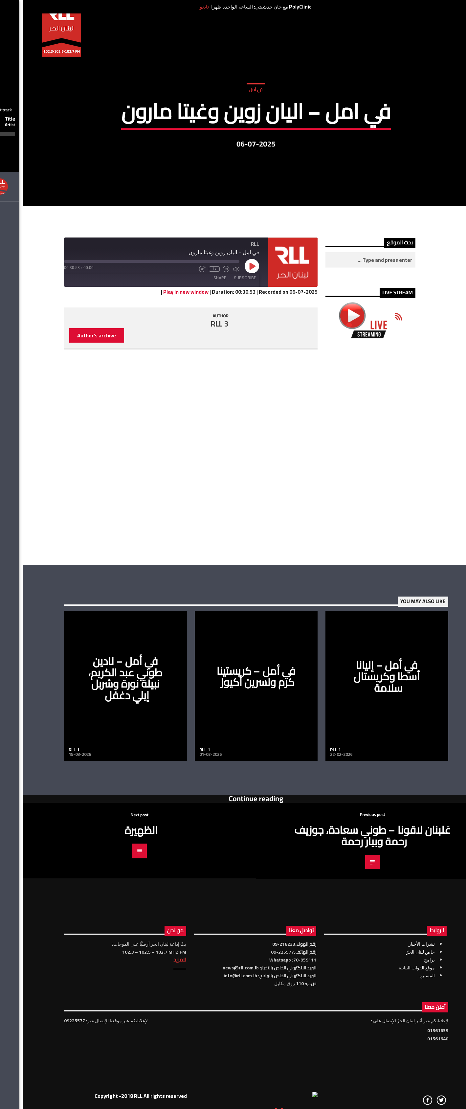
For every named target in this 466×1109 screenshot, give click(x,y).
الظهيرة (118, 973)
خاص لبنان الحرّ (397, 1095)
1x (191, 412)
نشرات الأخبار (399, 1087)
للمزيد (156, 1102)
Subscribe (222, 420)
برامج (406, 1102)
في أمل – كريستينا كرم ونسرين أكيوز (233, 819)
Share (196, 420)
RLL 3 (197, 467)
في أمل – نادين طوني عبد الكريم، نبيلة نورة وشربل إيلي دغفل (102, 821)
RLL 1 (51, 892)
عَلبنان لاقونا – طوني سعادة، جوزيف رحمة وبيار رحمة (349, 978)
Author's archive (73, 478)
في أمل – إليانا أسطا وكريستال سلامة (364, 819)
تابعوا (180, 6)
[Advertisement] (347, 594)
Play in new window (163, 435)
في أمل (233, 138)
